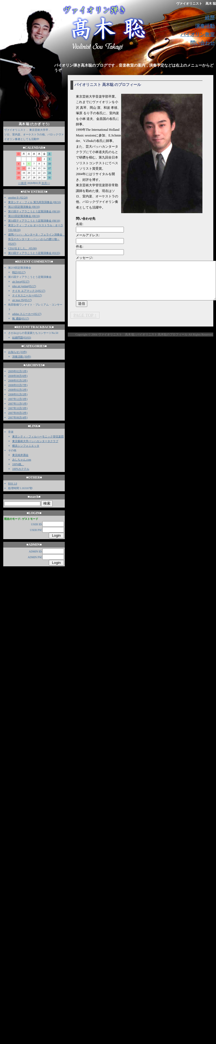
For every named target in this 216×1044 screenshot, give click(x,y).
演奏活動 (205, 26)
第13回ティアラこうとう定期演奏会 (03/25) (34, 252)
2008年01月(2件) (18, 394)
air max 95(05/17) (22, 300)
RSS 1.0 (12, 483)
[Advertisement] (165, 388)
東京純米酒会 (20, 454)
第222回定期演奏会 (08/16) (24, 216)
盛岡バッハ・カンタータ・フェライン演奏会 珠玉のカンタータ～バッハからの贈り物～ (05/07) (36, 239)
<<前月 (22, 183)
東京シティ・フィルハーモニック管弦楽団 (38, 436)
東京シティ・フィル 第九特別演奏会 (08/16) (34, 202)
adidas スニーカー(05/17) (26, 313)
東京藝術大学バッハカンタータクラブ (35, 441)
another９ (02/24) (18, 197)
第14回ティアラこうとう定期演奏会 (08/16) (34, 220)
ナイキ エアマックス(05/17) (28, 290)
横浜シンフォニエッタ (25, 445)
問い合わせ (202, 43)
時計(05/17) (18, 272)
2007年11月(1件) (17, 403)
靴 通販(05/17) (20, 318)
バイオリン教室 (197, 34)
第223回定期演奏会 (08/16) (24, 206)
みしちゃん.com (21, 459)
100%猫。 (18, 464)
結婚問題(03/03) (21, 337)
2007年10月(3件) (18, 408)
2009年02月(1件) (18, 371)
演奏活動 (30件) (21, 356)
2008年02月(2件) (18, 389)
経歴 (210, 17)
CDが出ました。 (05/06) (22, 248)
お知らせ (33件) (17, 351)
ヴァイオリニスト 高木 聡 (196, 3)
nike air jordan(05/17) (24, 286)
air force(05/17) (20, 281)
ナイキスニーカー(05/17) (27, 295)
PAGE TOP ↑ (84, 315)
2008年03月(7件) (18, 385)
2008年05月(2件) (18, 380)
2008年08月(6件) (18, 375)
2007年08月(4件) (18, 417)
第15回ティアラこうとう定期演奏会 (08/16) (34, 211)
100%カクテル (20, 468)
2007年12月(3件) (18, 398)
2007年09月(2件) (18, 412)
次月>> (45, 183)
